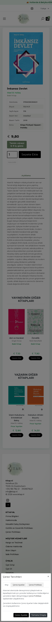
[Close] (48, 576)
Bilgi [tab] (6, 585)
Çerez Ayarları (21, 615)
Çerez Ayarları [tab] (19, 585)
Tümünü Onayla (38, 615)
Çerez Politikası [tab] (35, 585)
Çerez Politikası (34, 596)
